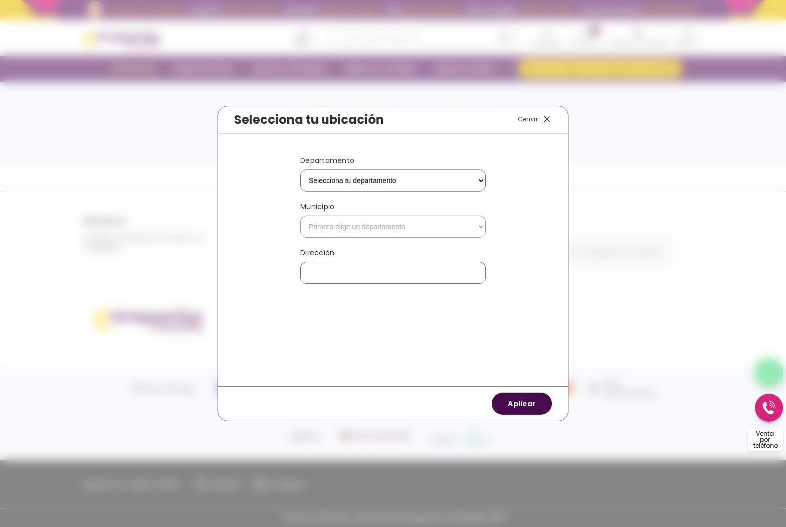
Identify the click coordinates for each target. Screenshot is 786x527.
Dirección (317, 253)
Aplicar (522, 404)
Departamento (327, 160)
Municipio (317, 207)
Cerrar (535, 119)
